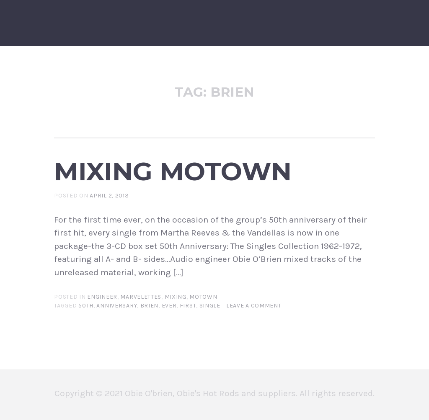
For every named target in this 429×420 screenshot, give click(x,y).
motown (203, 296)
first (188, 305)
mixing (175, 296)
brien (149, 305)
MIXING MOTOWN (173, 171)
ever (169, 305)
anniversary (116, 305)
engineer (102, 296)
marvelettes (140, 296)
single (209, 305)
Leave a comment (254, 305)
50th (85, 305)
